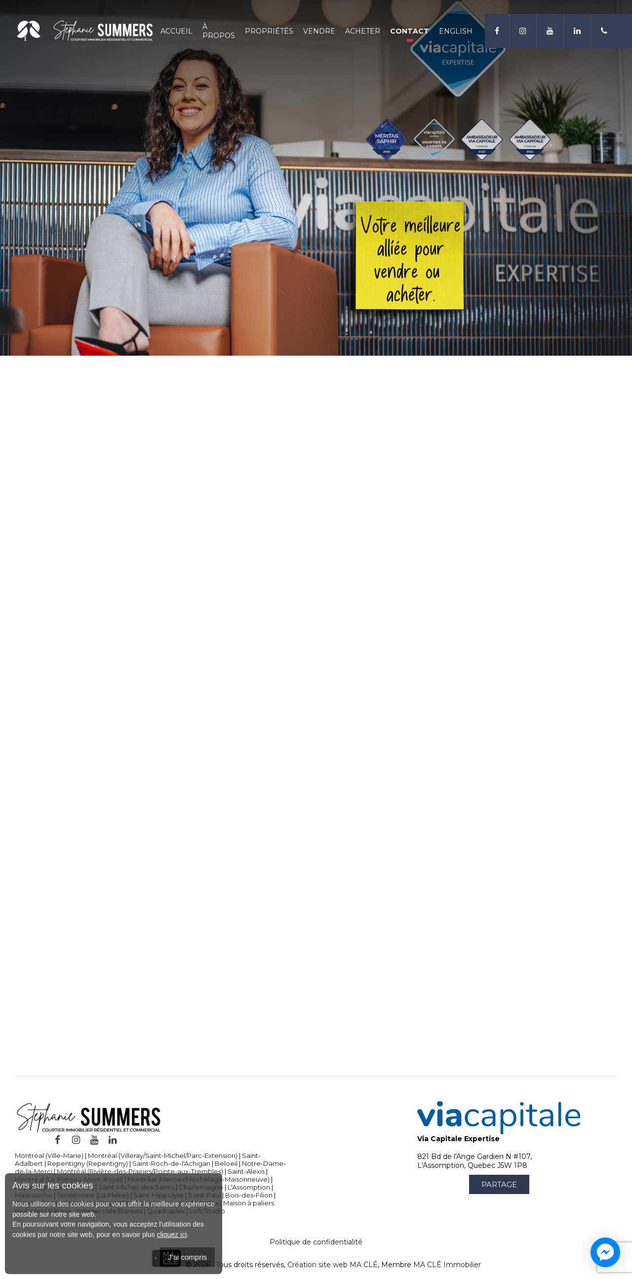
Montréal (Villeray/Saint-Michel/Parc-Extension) (162, 1155)
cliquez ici (172, 1234)
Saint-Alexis (246, 1171)
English (456, 31)
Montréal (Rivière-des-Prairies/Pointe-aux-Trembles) (140, 1171)
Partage (499, 1184)
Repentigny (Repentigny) (87, 1163)
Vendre (319, 31)
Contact (409, 31)
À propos (218, 31)
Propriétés (269, 31)
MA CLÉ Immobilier (447, 1264)
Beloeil (226, 1163)
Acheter (362, 31)
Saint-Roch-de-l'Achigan (171, 1163)
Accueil (176, 31)
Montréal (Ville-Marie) (49, 1155)
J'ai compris (187, 1257)
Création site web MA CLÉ (332, 1264)
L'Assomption (249, 1187)
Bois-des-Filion (249, 1195)
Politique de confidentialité (316, 1242)
